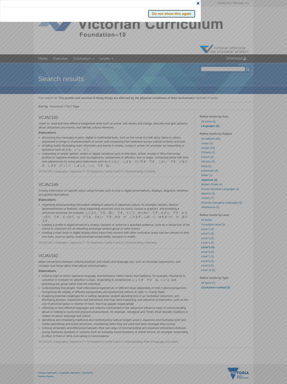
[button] (240, 67)
